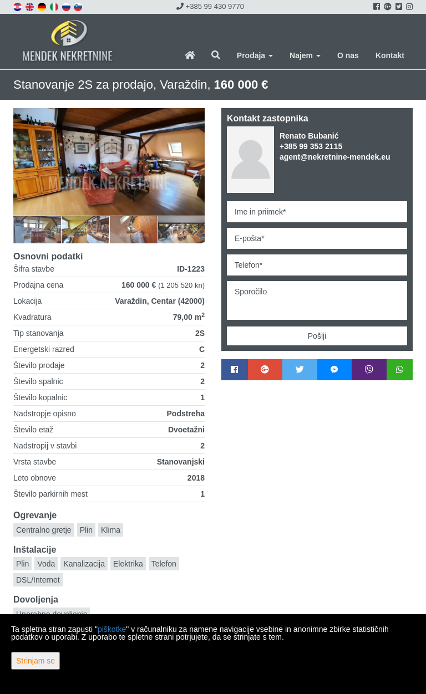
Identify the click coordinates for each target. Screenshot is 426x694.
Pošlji (317, 335)
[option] (37, 229)
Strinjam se (35, 660)
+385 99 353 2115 (311, 146)
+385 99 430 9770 (210, 6)
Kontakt (390, 55)
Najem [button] (305, 55)
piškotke (112, 629)
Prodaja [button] (255, 55)
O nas (348, 55)
